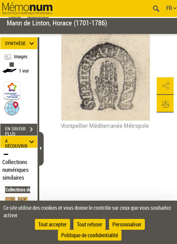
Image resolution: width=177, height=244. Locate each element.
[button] (11, 107)
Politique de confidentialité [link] (89, 235)
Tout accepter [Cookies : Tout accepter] (52, 224)
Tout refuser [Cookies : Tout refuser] (89, 224)
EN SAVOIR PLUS (21, 130)
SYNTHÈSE (20, 43)
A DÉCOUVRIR (20, 142)
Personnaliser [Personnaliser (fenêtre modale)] (126, 224)
